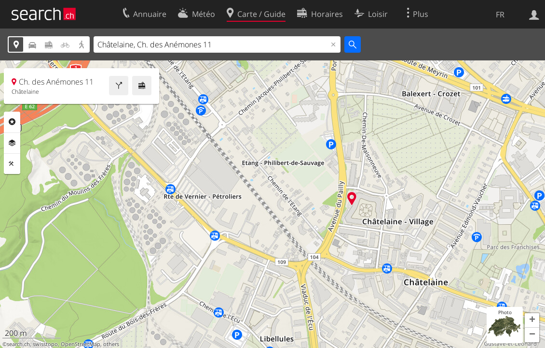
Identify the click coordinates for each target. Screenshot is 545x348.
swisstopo (45, 344)
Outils (12, 164)
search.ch (18, 344)
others (111, 344)
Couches (12, 143)
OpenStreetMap (80, 344)
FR (500, 14)
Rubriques (12, 122)
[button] (532, 320)
